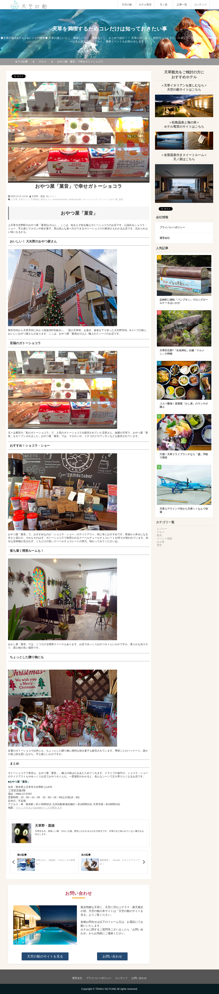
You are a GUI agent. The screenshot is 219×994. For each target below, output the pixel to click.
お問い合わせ (112, 956)
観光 (159, 535)
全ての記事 (21, 61)
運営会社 (165, 237)
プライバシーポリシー (172, 227)
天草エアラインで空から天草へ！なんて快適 (184, 510)
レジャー (162, 528)
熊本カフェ (46, 199)
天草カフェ (24, 199)
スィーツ (103, 199)
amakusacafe (74, 199)
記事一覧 (182, 4)
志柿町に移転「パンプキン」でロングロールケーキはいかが (184, 301)
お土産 (160, 541)
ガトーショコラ (90, 199)
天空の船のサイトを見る (45, 956)
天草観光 (35, 199)
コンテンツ (200, 4)
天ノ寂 (163, 4)
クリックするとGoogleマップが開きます (39, 807)
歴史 (159, 545)
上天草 (14, 199)
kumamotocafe (60, 199)
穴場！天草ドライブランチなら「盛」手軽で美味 (184, 456)
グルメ (42, 61)
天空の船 (127, 4)
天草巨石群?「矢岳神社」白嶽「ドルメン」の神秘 (182, 352)
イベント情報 (164, 538)
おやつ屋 (113, 199)
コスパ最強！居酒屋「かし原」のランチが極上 (184, 405)
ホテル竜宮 (145, 4)
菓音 (121, 199)
